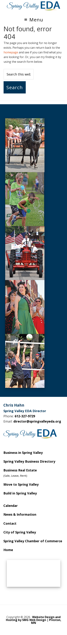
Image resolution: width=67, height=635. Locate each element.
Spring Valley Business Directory (29, 461)
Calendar (10, 505)
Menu (36, 19)
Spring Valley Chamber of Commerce (32, 541)
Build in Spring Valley (20, 493)
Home (8, 550)
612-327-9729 (25, 416)
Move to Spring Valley (21, 484)
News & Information (19, 514)
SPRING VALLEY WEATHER (33, 573)
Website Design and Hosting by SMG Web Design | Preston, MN (33, 620)
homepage (11, 52)
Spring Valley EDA (33, 6)
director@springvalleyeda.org (37, 421)
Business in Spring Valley (23, 452)
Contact (9, 523)
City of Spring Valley (19, 532)
